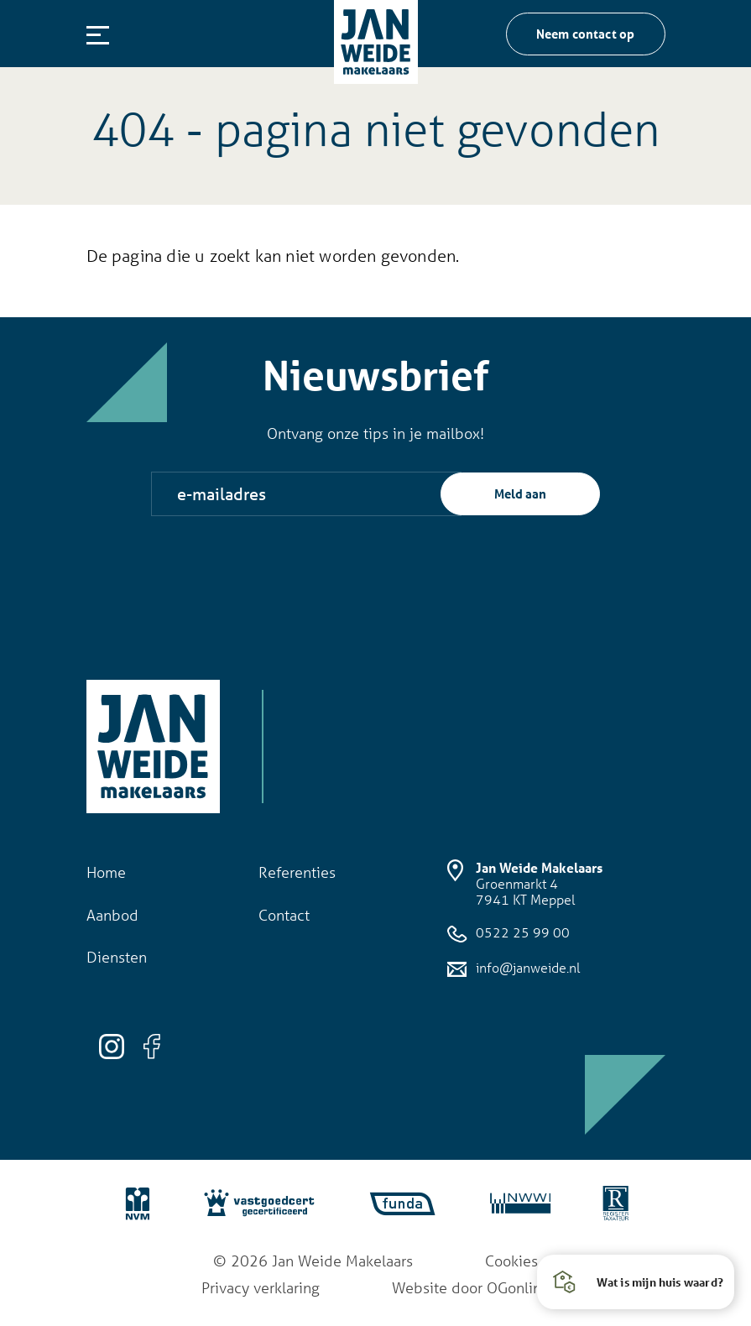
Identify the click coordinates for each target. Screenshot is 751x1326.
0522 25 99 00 (508, 933)
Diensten (116, 957)
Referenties (297, 872)
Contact (284, 915)
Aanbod (112, 915)
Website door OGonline (471, 1287)
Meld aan (520, 493)
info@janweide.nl (513, 968)
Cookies (511, 1260)
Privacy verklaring (260, 1287)
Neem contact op (585, 33)
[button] (635, 1282)
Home (106, 872)
